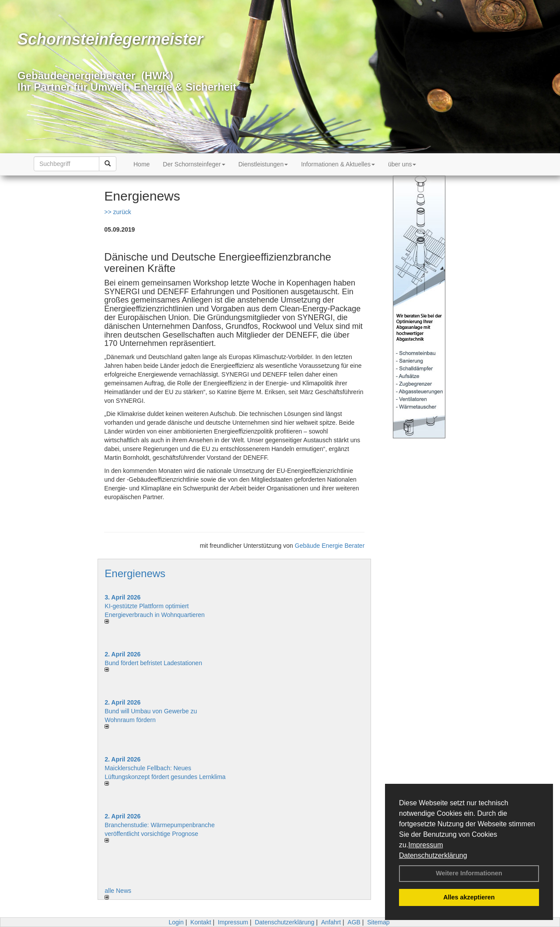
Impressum (425, 845)
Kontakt (200, 922)
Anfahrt (331, 922)
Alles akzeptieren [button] (469, 897)
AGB (353, 922)
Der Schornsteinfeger (194, 164)
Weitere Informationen (469, 873)
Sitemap (378, 922)
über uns (402, 164)
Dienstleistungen (263, 164)
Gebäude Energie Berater (330, 545)
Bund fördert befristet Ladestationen (153, 662)
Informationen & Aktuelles (338, 164)
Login (175, 922)
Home (141, 164)
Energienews (135, 573)
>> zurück (117, 211)
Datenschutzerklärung (433, 855)
